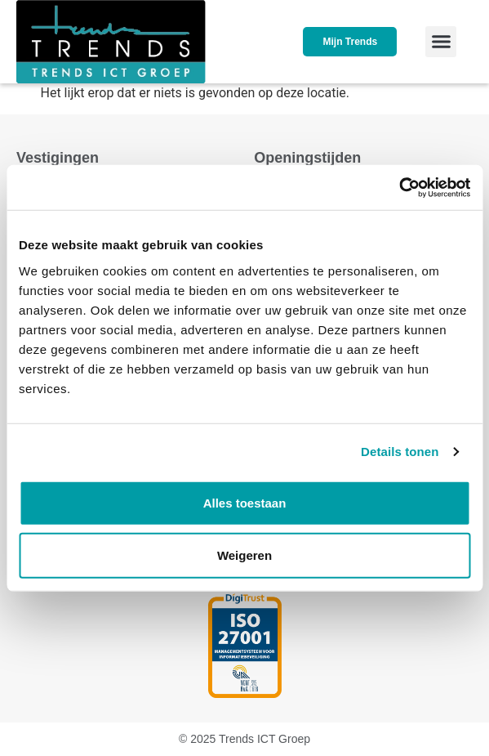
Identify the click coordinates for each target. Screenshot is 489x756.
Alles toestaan (245, 502)
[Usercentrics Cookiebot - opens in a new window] (398, 187)
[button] (440, 41)
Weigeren (244, 554)
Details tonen (399, 452)
